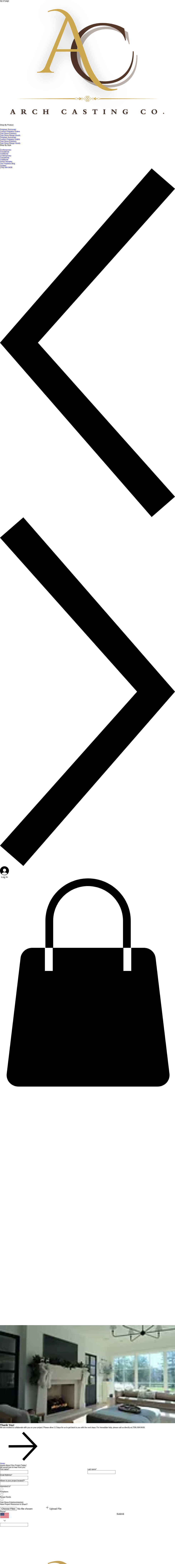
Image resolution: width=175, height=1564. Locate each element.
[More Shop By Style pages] (1, 147)
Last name (92, 1469)
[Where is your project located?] (14, 1483)
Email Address (6, 1475)
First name (4, 1469)
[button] (87, 1086)
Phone (3, 1512)
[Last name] (102, 1472)
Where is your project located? (12, 1481)
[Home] (20, 1463)
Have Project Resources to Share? (14, 1504)
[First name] (14, 1472)
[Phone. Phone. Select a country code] (4, 1518)
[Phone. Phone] (14, 1525)
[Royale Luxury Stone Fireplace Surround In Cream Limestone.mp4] (27, 1311)
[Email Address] (14, 1478)
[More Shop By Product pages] (1, 127)
